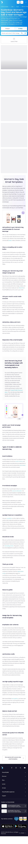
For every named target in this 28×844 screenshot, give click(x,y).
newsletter (9, 518)
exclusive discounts (17, 490)
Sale (12, 6)
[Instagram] (16, 767)
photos (10, 240)
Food (17, 6)
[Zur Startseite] (1, 2)
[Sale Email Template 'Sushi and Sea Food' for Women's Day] (14, 135)
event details (22, 465)
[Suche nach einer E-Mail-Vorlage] (11, 33)
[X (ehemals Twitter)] (20, 767)
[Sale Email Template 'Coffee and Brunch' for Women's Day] (14, 57)
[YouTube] (24, 767)
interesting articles (9, 546)
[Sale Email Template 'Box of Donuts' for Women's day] (14, 161)
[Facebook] (11, 767)
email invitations (19, 461)
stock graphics (14, 698)
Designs (7, 28)
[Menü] (26, 2)
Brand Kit (21, 288)
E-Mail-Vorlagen (4, 6)
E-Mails (20, 28)
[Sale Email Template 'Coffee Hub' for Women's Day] (14, 83)
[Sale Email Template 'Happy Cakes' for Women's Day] (14, 109)
